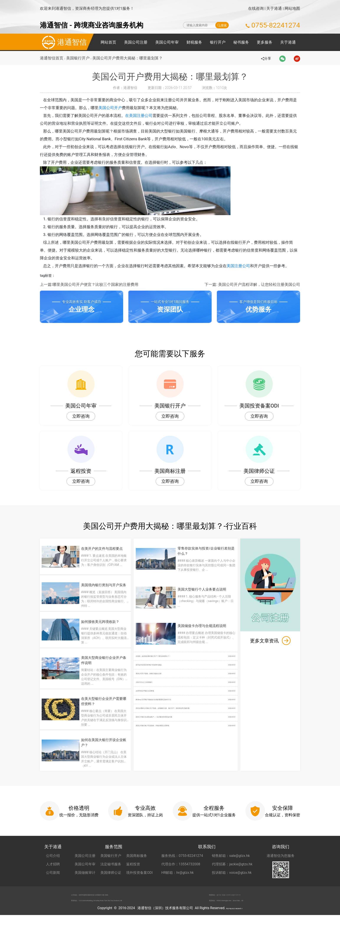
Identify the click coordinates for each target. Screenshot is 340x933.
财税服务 (194, 42)
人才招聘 (53, 876)
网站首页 (108, 42)
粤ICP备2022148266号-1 (234, 926)
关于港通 (274, 8)
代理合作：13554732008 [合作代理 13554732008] (180, 876)
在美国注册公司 (143, 115)
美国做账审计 (85, 885)
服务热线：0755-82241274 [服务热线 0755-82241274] (182, 868)
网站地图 (292, 8)
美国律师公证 (110, 885)
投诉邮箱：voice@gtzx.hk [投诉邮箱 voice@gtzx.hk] (232, 885)
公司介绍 (53, 868)
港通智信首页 (51, 58)
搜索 (222, 25)
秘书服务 (241, 42)
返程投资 (133, 876)
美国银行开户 (79, 58)
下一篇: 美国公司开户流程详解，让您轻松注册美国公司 (252, 284)
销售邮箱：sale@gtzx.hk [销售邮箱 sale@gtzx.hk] (231, 868)
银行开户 (218, 42)
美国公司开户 (114, 107)
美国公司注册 (135, 42)
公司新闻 (53, 885)
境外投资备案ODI (139, 885)
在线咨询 (256, 8)
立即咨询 (81, 416)
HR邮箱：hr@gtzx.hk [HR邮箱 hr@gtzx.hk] (177, 885)
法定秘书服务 (110, 876)
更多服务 (264, 42)
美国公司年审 (167, 42)
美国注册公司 (243, 266)
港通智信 (63, 42)
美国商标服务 (136, 868)
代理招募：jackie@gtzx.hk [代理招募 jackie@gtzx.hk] (232, 876)
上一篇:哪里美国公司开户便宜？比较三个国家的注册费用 (89, 284)
